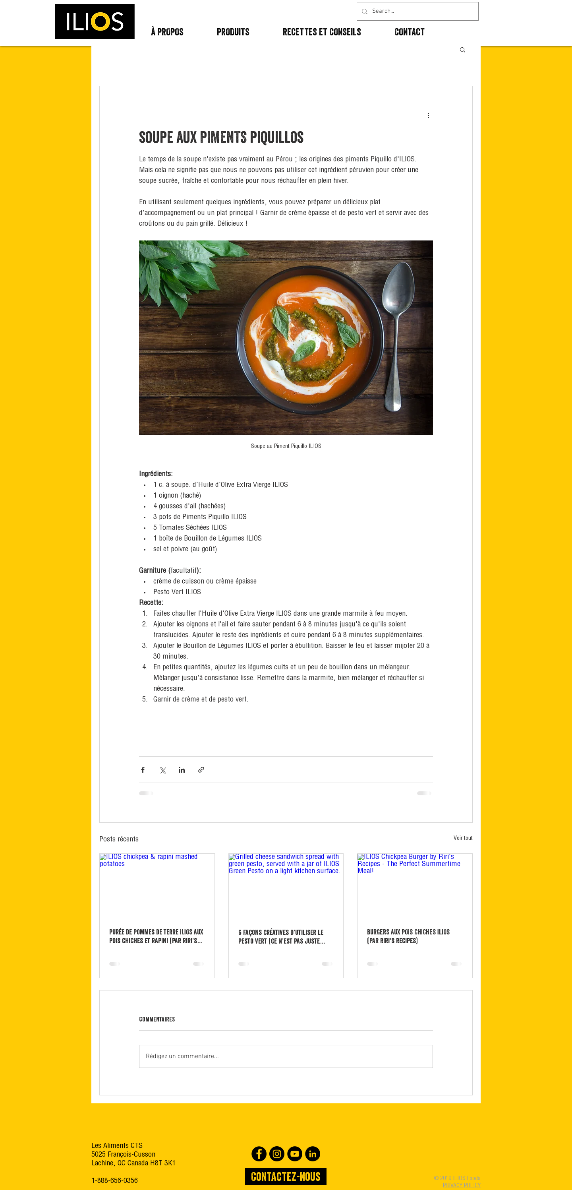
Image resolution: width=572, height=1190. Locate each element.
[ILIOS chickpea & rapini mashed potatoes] (157, 886)
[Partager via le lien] (201, 769)
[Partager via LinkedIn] (182, 769)
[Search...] (417, 11)
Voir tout (463, 838)
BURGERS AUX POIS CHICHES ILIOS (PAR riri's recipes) (408, 936)
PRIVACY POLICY (462, 1186)
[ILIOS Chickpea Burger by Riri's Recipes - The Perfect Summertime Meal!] (415, 886)
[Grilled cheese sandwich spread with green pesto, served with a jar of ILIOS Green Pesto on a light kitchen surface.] (286, 886)
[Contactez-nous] (286, 1176)
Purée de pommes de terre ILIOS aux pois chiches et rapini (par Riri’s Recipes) (156, 936)
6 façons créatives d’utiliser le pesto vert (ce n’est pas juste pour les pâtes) (280, 937)
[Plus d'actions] (428, 115)
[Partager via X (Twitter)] (162, 769)
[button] (462, 49)
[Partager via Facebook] (143, 769)
